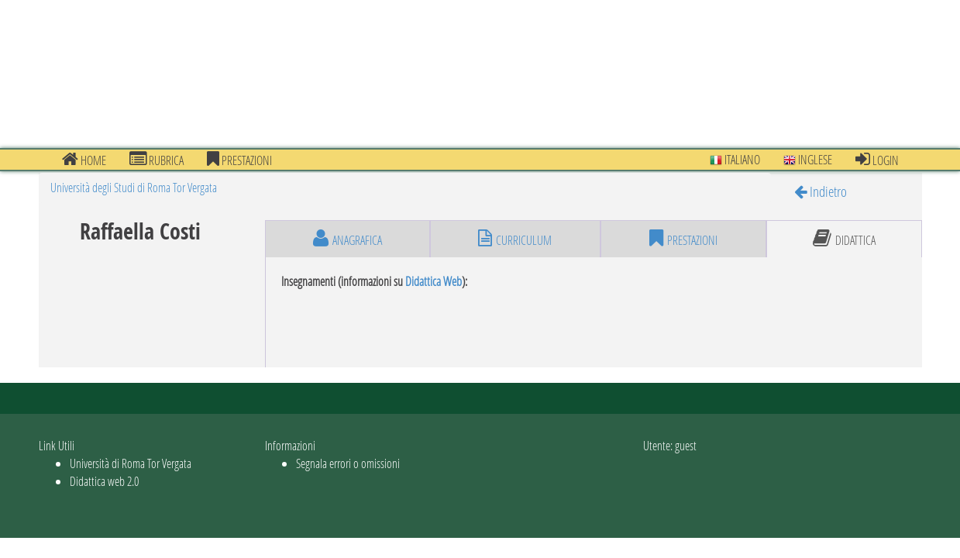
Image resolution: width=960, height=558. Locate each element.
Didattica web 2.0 (104, 481)
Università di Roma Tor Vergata (130, 463)
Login (877, 159)
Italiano (735, 159)
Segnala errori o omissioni (348, 463)
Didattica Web (433, 281)
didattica (844, 239)
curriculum (515, 239)
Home (84, 159)
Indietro (820, 191)
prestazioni (239, 159)
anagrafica (347, 239)
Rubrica (156, 159)
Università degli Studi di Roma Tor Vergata (133, 187)
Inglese (807, 159)
